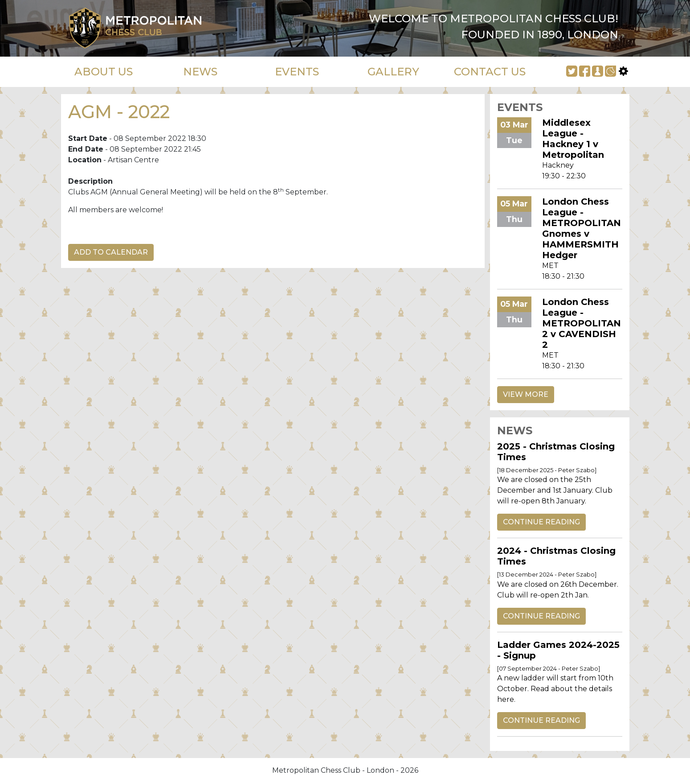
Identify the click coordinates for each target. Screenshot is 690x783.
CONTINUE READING (541, 522)
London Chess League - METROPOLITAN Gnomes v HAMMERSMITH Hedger (581, 228)
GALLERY (393, 71)
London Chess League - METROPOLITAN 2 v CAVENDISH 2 (581, 323)
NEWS (200, 71)
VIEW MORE (525, 394)
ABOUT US (103, 71)
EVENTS (297, 71)
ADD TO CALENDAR (111, 252)
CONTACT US (490, 71)
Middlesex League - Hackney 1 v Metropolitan (573, 138)
